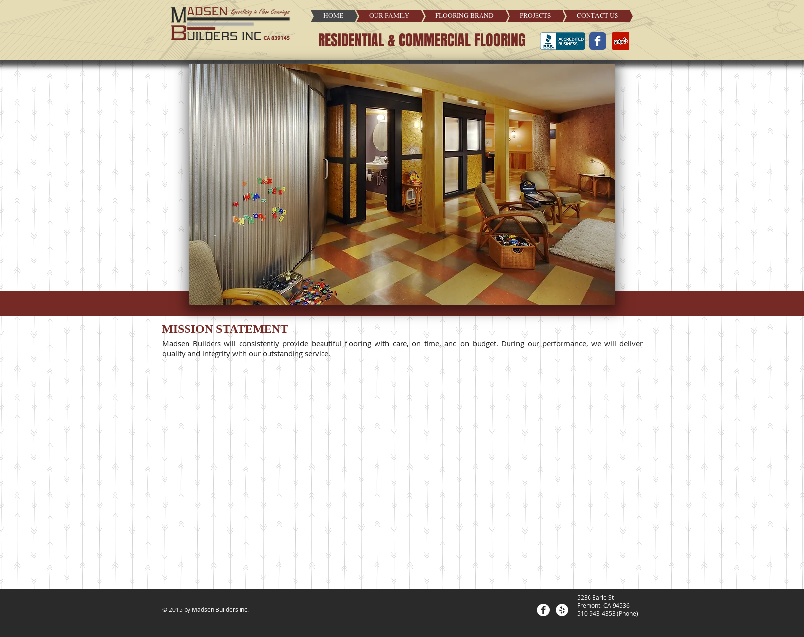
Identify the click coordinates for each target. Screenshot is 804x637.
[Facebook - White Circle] (543, 610)
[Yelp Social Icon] (620, 41)
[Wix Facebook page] (597, 41)
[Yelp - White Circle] (562, 610)
